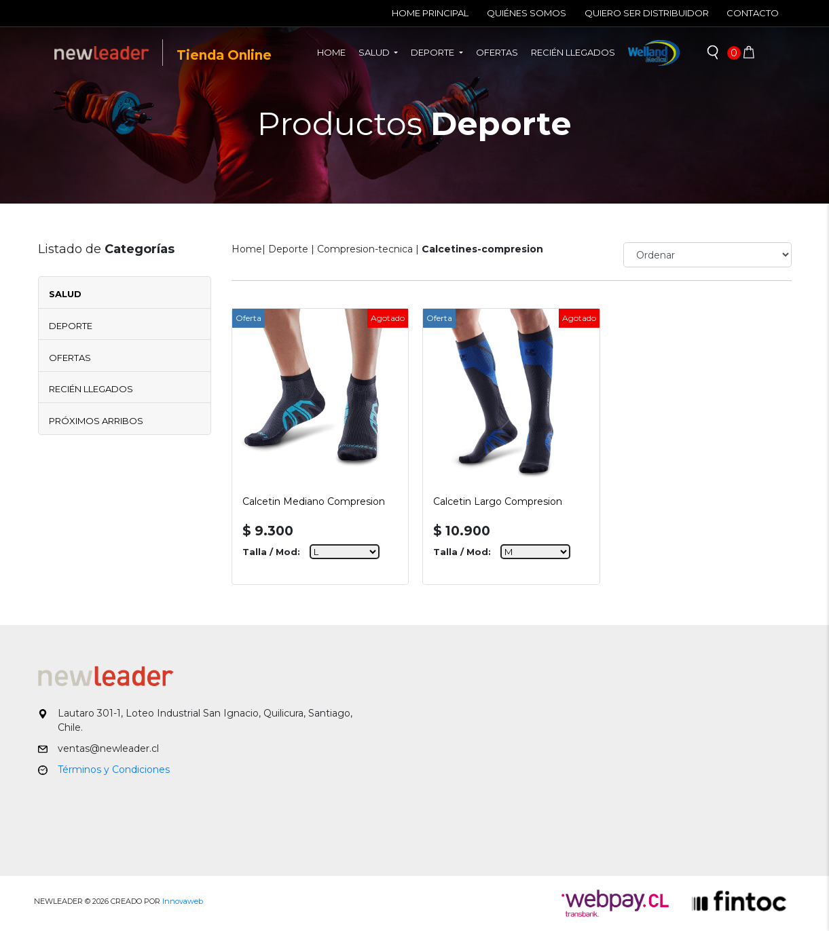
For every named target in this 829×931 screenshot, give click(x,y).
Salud (65, 293)
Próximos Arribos (96, 420)
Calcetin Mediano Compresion (313, 501)
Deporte (70, 325)
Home (334, 51)
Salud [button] (375, 52)
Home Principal (430, 12)
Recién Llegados (91, 388)
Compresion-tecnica (365, 249)
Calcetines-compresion (482, 249)
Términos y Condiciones (114, 769)
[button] (713, 53)
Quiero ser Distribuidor (647, 12)
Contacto (752, 12)
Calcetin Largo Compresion (497, 501)
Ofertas (497, 52)
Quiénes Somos (526, 12)
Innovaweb (182, 901)
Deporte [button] (433, 52)
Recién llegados (573, 52)
